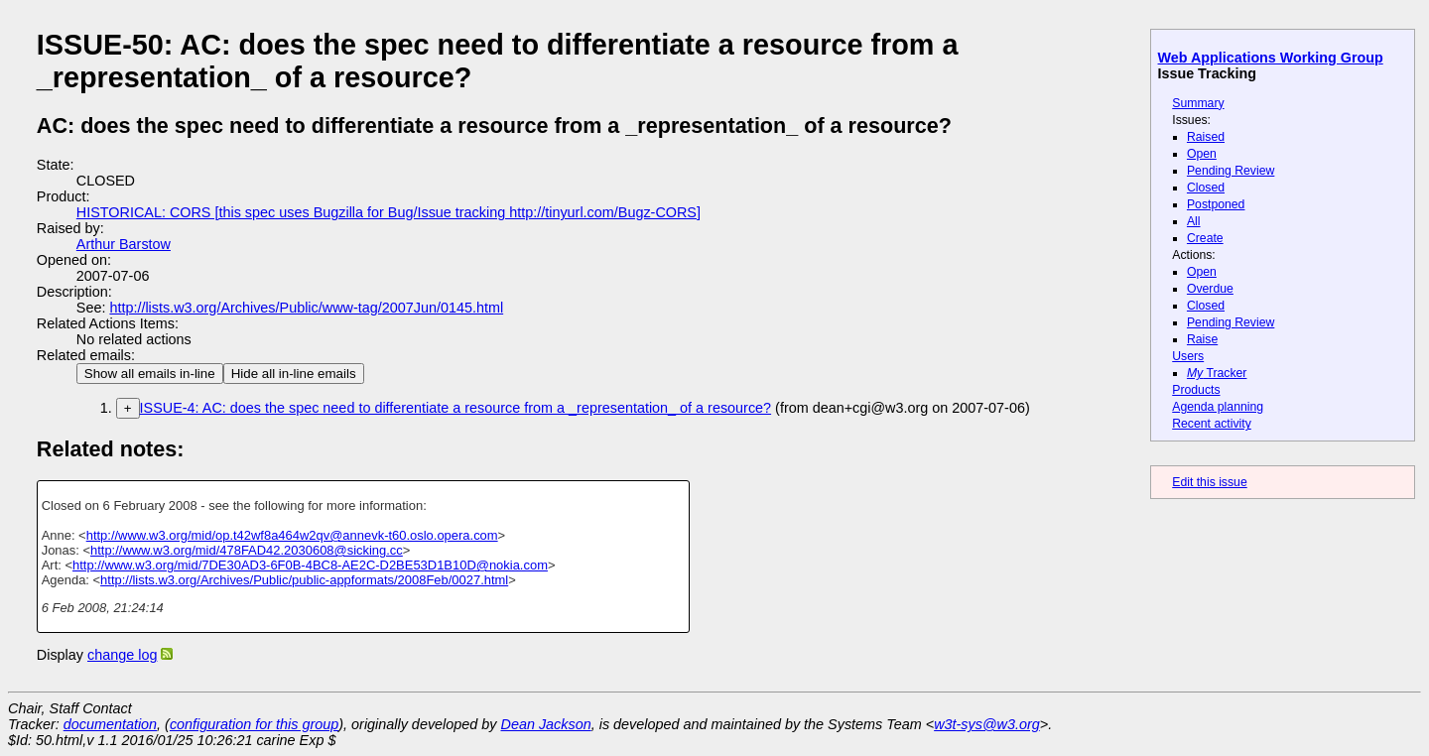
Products (1196, 390)
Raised (1206, 137)
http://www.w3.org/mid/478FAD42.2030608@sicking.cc (246, 550)
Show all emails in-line (149, 373)
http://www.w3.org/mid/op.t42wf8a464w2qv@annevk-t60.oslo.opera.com (292, 535)
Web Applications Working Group (1270, 57)
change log (122, 655)
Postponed (1216, 204)
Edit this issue (1209, 482)
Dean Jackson (546, 724)
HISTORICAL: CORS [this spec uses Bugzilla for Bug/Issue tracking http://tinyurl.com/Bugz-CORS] (388, 212)
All (1194, 221)
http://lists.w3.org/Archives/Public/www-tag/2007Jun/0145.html (306, 307)
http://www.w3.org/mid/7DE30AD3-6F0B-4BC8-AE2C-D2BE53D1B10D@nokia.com (310, 565)
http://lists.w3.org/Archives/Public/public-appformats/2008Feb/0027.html (304, 579)
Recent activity (1211, 424)
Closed (1206, 187)
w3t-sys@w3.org (987, 724)
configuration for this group (254, 724)
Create (1205, 238)
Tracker (1217, 373)
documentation (110, 724)
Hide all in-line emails (293, 373)
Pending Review (1230, 171)
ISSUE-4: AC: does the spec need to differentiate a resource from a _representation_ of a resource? (456, 408)
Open (1202, 154)
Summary (1198, 103)
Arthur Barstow (123, 244)
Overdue (1210, 289)
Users (1188, 356)
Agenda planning (1217, 407)
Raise (1202, 339)
